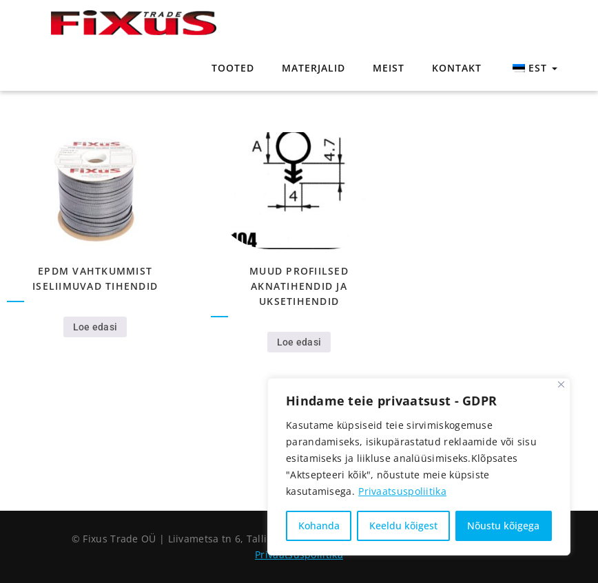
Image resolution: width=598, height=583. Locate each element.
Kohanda (319, 525)
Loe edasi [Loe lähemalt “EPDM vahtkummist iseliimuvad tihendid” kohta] (95, 326)
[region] (418, 466)
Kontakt (457, 67)
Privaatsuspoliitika (402, 491)
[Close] (561, 384)
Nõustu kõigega (503, 525)
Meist (388, 67)
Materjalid (313, 67)
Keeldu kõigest (403, 525)
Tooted (233, 67)
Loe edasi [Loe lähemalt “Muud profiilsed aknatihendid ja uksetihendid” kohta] (299, 342)
